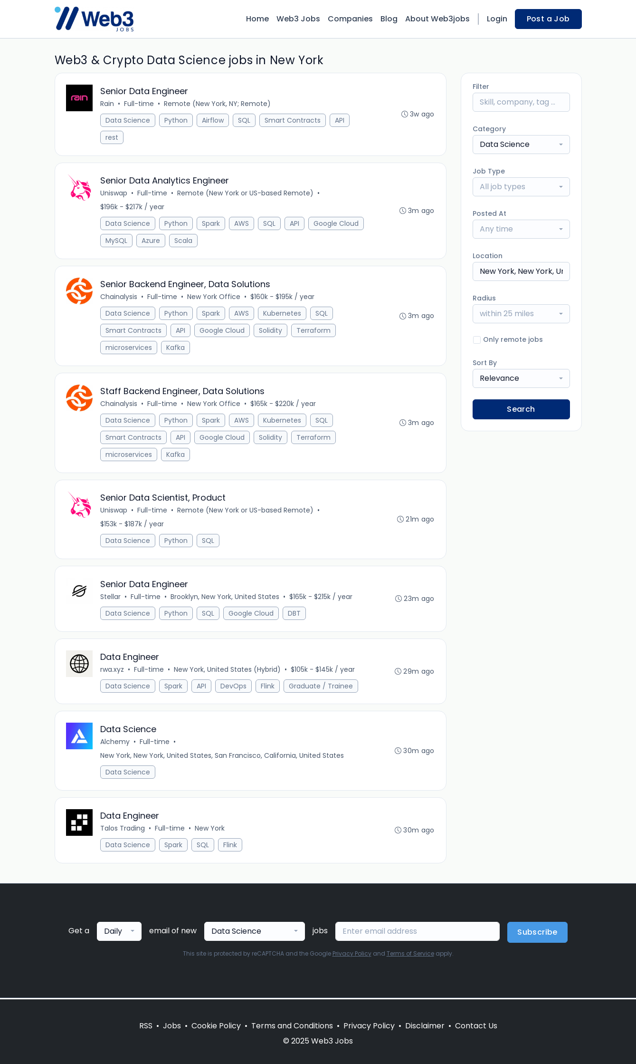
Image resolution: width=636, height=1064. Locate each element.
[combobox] (521, 144)
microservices (129, 348)
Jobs (172, 1025)
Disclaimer (425, 1025)
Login (497, 18)
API (340, 120)
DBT (294, 614)
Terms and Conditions (292, 1025)
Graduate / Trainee (321, 687)
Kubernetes (283, 314)
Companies (350, 18)
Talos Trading (123, 829)
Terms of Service (410, 955)
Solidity (271, 331)
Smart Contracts (293, 120)
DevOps (234, 687)
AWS (242, 224)
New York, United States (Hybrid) (227, 670)
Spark (211, 224)
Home (257, 18)
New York (210, 829)
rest (112, 137)
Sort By (485, 363)
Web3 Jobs (298, 18)
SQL (244, 120)
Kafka (176, 348)
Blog (389, 18)
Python (176, 120)
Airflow (213, 120)
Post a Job (548, 18)
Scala (184, 241)
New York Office (214, 297)
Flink (268, 687)
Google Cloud (336, 224)
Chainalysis (119, 297)
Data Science (128, 120)
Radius (484, 298)
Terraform (314, 331)
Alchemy (115, 743)
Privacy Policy (351, 955)
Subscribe (537, 933)
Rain (107, 103)
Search (521, 409)
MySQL (117, 241)
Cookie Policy (216, 1025)
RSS (145, 1025)
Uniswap (114, 193)
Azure (151, 241)
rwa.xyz (112, 670)
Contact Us (476, 1025)
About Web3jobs (437, 18)
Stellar (111, 597)
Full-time (139, 103)
